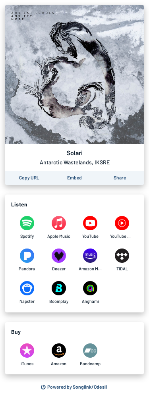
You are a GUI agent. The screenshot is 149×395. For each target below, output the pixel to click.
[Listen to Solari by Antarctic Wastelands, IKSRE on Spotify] (27, 227)
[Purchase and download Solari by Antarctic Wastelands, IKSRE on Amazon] (59, 354)
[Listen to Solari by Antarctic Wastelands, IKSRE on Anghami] (90, 292)
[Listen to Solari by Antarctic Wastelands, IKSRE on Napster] (27, 292)
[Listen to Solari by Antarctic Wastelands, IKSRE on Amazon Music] (90, 260)
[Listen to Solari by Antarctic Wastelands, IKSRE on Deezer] (59, 260)
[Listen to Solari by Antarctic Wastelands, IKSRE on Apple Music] (59, 227)
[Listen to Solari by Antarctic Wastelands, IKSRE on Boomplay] (59, 292)
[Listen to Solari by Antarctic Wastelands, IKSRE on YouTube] (90, 227)
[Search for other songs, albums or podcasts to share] (74, 387)
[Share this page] (120, 177)
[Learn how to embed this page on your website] (74, 177)
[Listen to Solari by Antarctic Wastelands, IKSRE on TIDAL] (122, 260)
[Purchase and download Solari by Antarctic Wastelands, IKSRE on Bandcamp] (90, 354)
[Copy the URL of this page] (29, 177)
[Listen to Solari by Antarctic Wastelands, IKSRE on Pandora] (27, 260)
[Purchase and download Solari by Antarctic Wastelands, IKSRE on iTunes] (27, 354)
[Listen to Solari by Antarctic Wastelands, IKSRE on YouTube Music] (122, 227)
